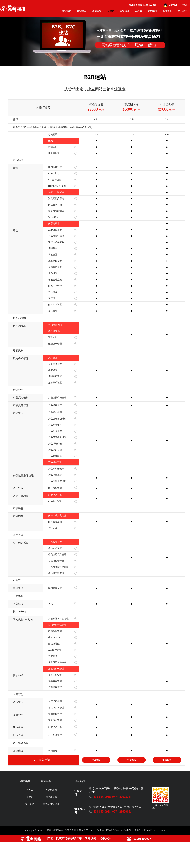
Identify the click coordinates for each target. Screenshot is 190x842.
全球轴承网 (51, 790)
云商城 (138, 11)
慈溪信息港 (51, 797)
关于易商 (182, 11)
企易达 (29, 797)
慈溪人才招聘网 (51, 804)
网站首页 (66, 11)
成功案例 (152, 11)
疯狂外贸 (29, 804)
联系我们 (186, 5)
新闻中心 (167, 11)
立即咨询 (172, 5)
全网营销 (97, 11)
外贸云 (29, 790)
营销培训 (124, 11)
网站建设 (81, 11)
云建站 (110, 11)
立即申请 (41, 760)
